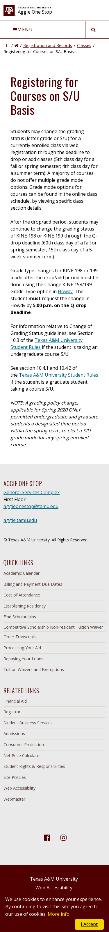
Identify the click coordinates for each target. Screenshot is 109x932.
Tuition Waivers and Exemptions (33, 669)
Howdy (65, 291)
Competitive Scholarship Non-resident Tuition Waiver (53, 627)
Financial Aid (15, 701)
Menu (23, 29)
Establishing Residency (24, 606)
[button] (6, 45)
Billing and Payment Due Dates (32, 584)
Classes (84, 45)
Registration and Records (47, 45)
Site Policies (14, 777)
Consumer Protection (23, 744)
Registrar (11, 712)
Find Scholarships (19, 616)
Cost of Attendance (21, 595)
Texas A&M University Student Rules (58, 375)
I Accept (89, 924)
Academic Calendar (21, 573)
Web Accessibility (19, 788)
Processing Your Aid (22, 647)
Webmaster (14, 799)
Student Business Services (28, 723)
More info (58, 914)
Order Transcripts (19, 636)
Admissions (14, 733)
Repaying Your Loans (23, 658)
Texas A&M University (54, 879)
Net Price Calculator (22, 755)
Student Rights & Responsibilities (34, 766)
